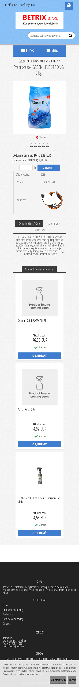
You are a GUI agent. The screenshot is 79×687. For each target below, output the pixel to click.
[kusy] (26, 168)
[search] (71, 36)
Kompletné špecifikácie (29, 223)
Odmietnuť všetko (58, 680)
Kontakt (6, 623)
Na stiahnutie (54, 223)
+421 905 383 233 (14, 643)
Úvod (21, 61)
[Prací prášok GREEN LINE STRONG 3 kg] (39, 82)
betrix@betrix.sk (17, 646)
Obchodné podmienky (13, 610)
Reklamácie (8, 614)
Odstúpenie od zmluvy (13, 619)
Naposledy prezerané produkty (39, 269)
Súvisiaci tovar (39, 230)
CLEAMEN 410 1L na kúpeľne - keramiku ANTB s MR (40, 500)
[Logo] (39, 20)
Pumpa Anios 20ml (26, 409)
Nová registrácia (28, 5)
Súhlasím (72, 680)
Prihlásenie (11, 5)
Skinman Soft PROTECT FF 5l (31, 321)
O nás (5, 605)
